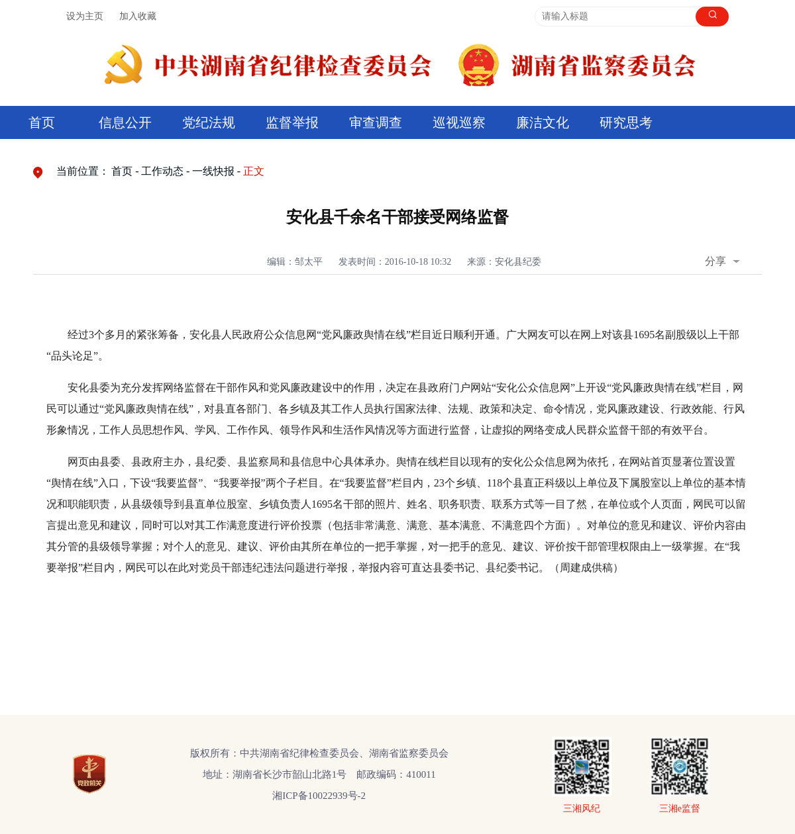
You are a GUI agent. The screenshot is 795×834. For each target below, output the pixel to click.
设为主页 (84, 16)
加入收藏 (137, 16)
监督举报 (292, 122)
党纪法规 (208, 122)
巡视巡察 (459, 122)
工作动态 (162, 171)
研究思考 (626, 122)
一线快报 (213, 171)
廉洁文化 (542, 122)
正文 (253, 171)
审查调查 (375, 122)
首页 (41, 122)
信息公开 (125, 122)
